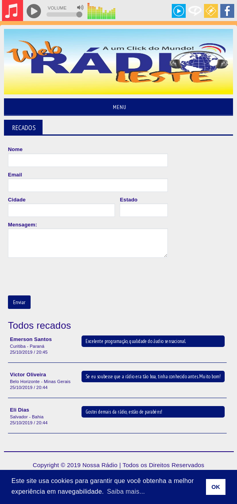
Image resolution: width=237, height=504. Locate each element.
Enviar (19, 302)
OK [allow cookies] (216, 487)
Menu (118, 107)
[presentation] (68, 277)
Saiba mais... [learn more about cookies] (126, 491)
